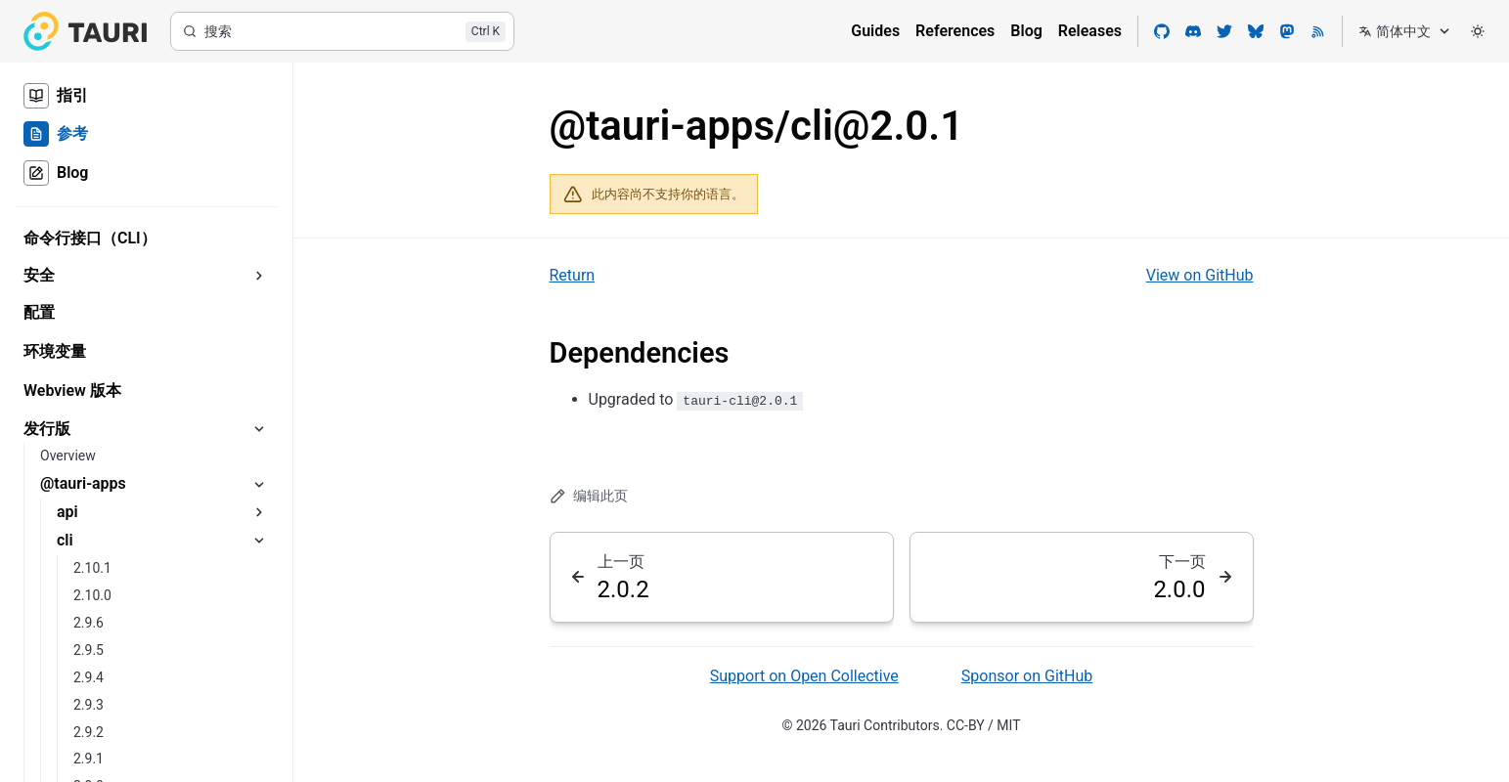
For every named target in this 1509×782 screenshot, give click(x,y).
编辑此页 (589, 496)
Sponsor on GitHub (1026, 676)
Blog (1026, 31)
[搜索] (342, 31)
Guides (875, 31)
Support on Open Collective (804, 676)
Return (573, 275)
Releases (1090, 31)
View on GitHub (1200, 275)
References (955, 31)
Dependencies (640, 352)
